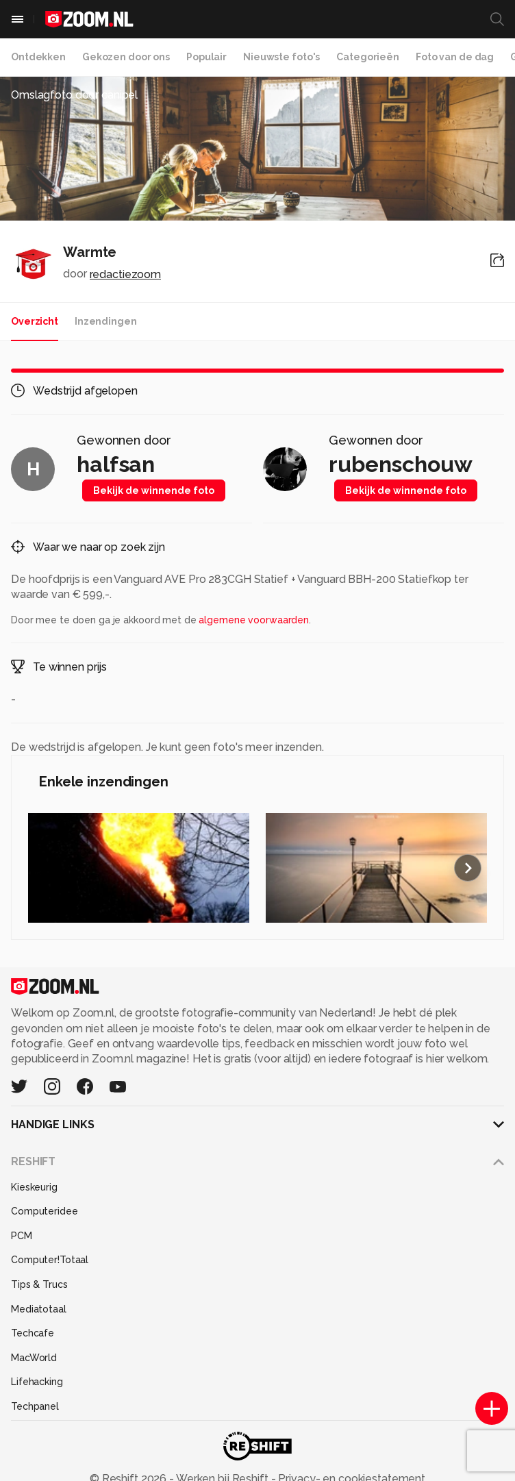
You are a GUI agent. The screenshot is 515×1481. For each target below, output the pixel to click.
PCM (21, 1235)
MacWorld (34, 1357)
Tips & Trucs (39, 1284)
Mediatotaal (38, 1309)
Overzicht (34, 321)
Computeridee (44, 1211)
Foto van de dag (455, 56)
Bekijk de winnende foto (153, 490)
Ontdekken (38, 56)
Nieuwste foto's (281, 56)
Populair (206, 56)
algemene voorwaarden (254, 619)
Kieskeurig (34, 1187)
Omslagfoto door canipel (74, 94)
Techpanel (35, 1406)
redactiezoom (126, 274)
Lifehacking (37, 1381)
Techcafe (32, 1333)
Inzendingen (106, 321)
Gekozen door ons (126, 56)
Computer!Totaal (49, 1259)
